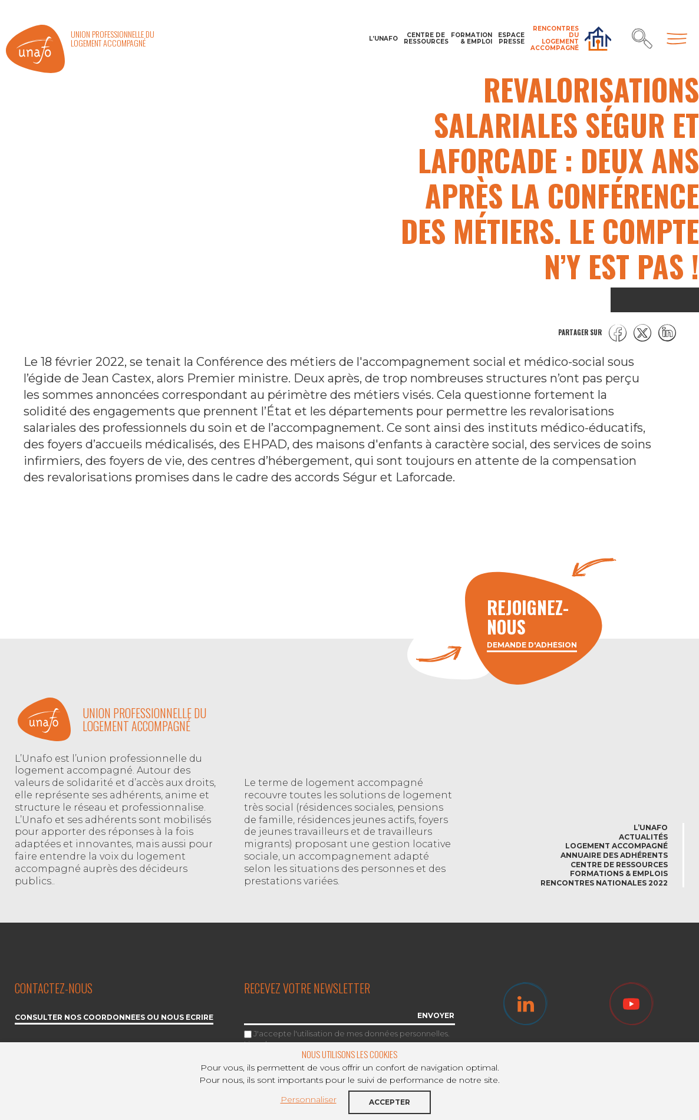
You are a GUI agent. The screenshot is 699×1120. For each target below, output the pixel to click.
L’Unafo (383, 38)
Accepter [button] (389, 1102)
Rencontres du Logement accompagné (554, 38)
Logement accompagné (616, 845)
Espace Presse (511, 38)
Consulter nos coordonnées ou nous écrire (114, 1018)
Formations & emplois (619, 873)
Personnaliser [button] (309, 1099)
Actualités (643, 836)
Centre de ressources (424, 38)
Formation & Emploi (471, 38)
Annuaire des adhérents (614, 855)
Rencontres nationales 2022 (604, 882)
